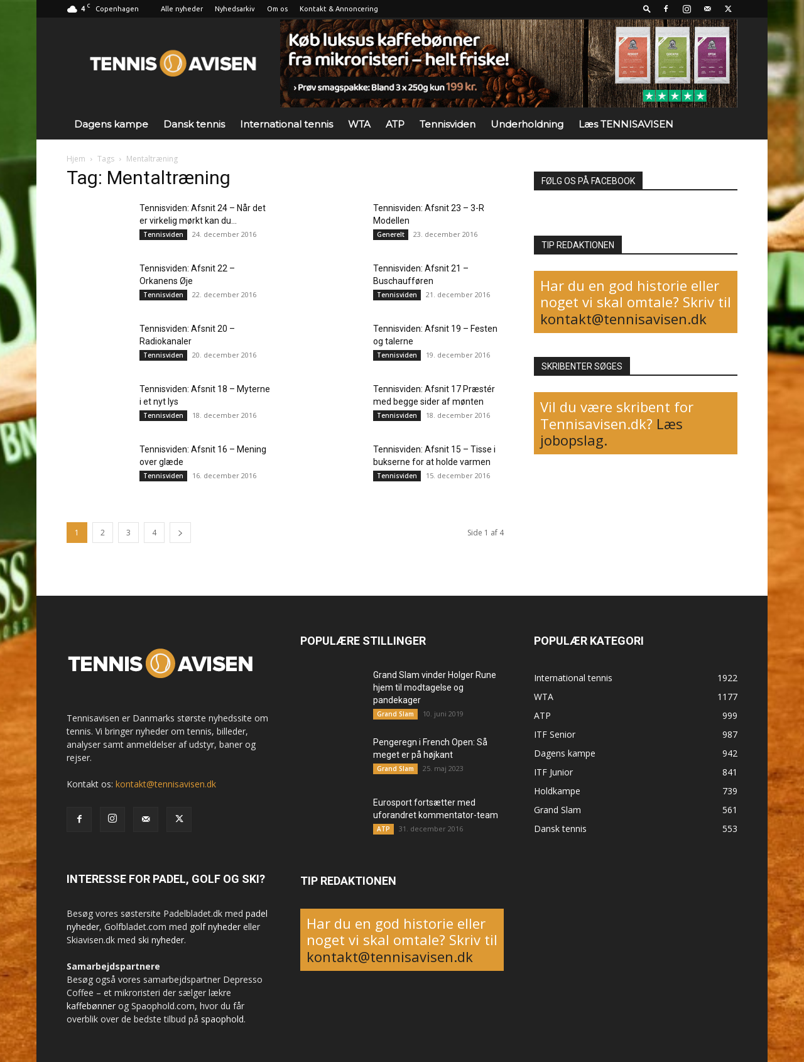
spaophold (222, 1019)
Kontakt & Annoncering (339, 9)
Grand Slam (395, 713)
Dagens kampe (111, 124)
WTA (359, 124)
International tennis (286, 124)
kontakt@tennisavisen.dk (623, 318)
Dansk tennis (194, 124)
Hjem (76, 158)
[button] (647, 8)
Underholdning (527, 124)
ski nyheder (161, 940)
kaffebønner (91, 1006)
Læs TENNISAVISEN (626, 124)
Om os (277, 9)
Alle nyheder (182, 9)
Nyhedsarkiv (235, 9)
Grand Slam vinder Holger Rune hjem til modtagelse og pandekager (434, 687)
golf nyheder (215, 927)
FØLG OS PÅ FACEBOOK (588, 181)
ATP (395, 124)
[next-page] (180, 532)
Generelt (391, 234)
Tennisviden (447, 124)
